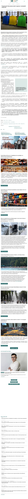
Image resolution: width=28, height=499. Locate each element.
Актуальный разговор (6, 351)
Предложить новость (17, 126)
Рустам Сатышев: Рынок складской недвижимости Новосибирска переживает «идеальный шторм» (13, 373)
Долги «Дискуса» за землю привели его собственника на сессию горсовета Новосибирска (20, 134)
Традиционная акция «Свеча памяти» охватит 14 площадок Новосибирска (13, 438)
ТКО (17, 60)
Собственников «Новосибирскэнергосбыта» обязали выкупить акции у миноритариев (12, 456)
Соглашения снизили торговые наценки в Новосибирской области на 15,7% (13, 486)
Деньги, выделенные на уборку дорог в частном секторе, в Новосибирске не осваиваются (13, 426)
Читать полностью (4, 185)
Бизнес (5, 120)
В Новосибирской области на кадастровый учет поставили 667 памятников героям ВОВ (13, 461)
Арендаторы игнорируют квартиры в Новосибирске (9, 469)
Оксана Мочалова (5, 158)
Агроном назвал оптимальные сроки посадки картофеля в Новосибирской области (13, 474)
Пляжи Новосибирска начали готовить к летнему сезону (13, 254)
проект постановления (17, 173)
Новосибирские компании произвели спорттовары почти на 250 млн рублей (13, 422)
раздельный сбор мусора (12, 123)
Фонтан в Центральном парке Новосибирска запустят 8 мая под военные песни (13, 434)
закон (7, 55)
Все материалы (3, 376)
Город (4, 425)
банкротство (22, 123)
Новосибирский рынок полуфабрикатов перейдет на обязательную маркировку (14, 418)
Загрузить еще (14, 348)
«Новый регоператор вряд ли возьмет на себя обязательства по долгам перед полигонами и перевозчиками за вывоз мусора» (21, 89)
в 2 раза (23, 36)
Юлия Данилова (10, 10)
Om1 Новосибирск (19, 281)
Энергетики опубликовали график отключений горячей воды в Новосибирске (13, 452)
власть (17, 123)
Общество (10, 120)
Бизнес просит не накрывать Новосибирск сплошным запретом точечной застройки (13, 443)
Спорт (8, 421)
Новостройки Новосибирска (14, 384)
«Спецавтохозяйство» (5, 67)
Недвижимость (6, 468)
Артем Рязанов (5, 256)
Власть (7, 120)
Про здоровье (14, 379)
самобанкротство (3, 64)
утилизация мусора (5, 123)
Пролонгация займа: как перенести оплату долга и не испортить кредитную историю (6, 134)
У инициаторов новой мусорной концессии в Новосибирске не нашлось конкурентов (12, 448)
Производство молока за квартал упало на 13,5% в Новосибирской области (13, 465)
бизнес (19, 123)
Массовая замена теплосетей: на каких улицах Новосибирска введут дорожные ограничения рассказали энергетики (14, 491)
